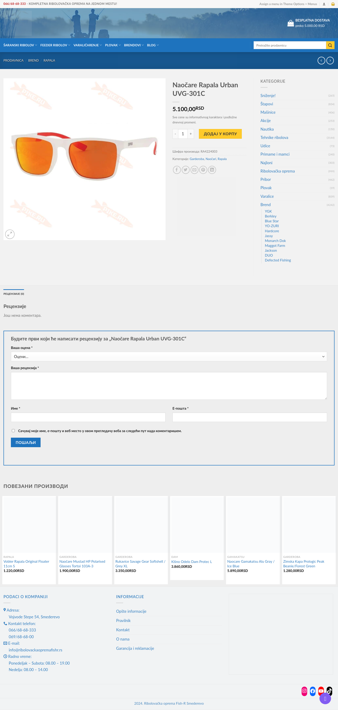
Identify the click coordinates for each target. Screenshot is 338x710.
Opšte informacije (131, 611)
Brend (33, 60)
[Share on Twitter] (186, 170)
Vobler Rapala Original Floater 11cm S (26, 564)
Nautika (267, 129)
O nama (123, 639)
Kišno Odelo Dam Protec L (191, 562)
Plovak (113, 45)
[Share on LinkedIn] (212, 170)
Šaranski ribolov (20, 45)
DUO (269, 255)
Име (15, 409)
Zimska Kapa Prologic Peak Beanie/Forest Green (303, 564)
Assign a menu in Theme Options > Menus (288, 4)
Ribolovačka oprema (278, 171)
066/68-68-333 (14, 4)
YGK (268, 211)
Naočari (211, 159)
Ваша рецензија (25, 368)
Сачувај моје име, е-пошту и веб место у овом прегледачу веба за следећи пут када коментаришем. (100, 431)
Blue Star (272, 221)
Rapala (49, 60)
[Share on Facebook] (177, 170)
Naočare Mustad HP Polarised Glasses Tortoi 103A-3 (82, 564)
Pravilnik (123, 621)
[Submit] (330, 45)
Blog (153, 45)
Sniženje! (268, 95)
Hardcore (272, 231)
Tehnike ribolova (274, 137)
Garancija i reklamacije (135, 648)
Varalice (267, 196)
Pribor (266, 179)
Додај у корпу (220, 133)
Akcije (266, 120)
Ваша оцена (22, 348)
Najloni (267, 162)
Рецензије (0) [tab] (14, 294)
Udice (265, 145)
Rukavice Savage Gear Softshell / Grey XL (140, 564)
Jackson (271, 250)
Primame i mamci (275, 154)
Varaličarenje (87, 45)
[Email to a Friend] (195, 170)
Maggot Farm (275, 245)
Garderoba (197, 159)
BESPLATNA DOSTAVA (312, 20)
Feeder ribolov (55, 45)
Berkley (271, 216)
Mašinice (268, 112)
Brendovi (134, 45)
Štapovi (267, 103)
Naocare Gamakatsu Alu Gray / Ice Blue (250, 564)
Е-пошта (180, 409)
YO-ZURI (272, 226)
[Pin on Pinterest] (203, 170)
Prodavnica (13, 60)
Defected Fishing (278, 260)
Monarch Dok (275, 241)
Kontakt (123, 630)
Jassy (269, 236)
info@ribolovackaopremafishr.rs (35, 650)
